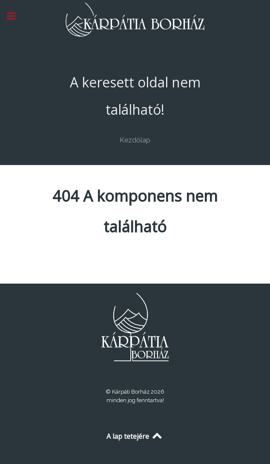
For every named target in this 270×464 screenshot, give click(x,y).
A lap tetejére (135, 436)
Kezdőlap (135, 140)
